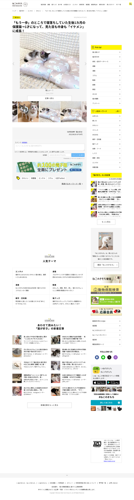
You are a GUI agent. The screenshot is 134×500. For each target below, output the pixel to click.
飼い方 (94, 121)
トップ (14, 11)
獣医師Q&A (94, 4)
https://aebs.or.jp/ (109, 461)
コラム (50, 178)
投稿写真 (81, 4)
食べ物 (60, 4)
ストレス (95, 130)
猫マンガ (54, 4)
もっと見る (106, 221)
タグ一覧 (118, 4)
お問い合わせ (113, 483)
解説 (93, 89)
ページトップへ (67, 475)
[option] (49, 63)
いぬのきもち (42, 483)
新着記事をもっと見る (49, 405)
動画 (93, 80)
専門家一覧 (102, 483)
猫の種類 (95, 99)
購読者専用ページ (98, 344)
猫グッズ (95, 144)
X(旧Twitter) (60, 178)
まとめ (94, 94)
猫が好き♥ (95, 57)
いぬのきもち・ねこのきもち (26, 483)
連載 (48, 4)
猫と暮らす (96, 52)
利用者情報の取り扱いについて (86, 483)
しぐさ (94, 153)
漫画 (93, 71)
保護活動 (95, 167)
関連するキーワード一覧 (71, 183)
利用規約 (61, 483)
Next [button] (86, 63)
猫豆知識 (43, 4)
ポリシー (70, 483)
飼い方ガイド (110, 4)
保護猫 (33, 178)
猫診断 (94, 340)
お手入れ (95, 116)
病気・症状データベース (100, 61)
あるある (95, 135)
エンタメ (75, 4)
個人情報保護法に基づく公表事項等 (71, 486)
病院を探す (102, 4)
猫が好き (21, 11)
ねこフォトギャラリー (99, 335)
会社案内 (54, 486)
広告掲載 (52, 483)
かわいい (38, 11)
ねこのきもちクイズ (98, 330)
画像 (93, 85)
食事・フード (96, 149)
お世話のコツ (67, 4)
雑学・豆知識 (96, 139)
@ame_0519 (49, 93)
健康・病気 (96, 158)
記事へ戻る (49, 98)
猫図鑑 (88, 4)
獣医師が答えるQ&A (98, 321)
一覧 (117, 111)
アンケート (96, 103)
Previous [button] (13, 63)
